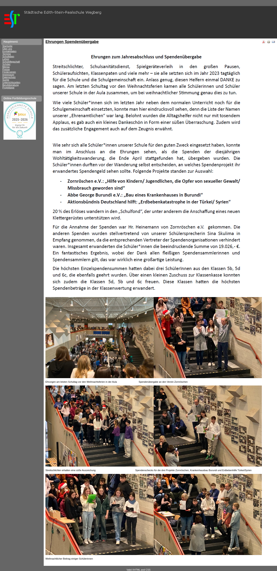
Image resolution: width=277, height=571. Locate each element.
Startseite (7, 46)
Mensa (6, 67)
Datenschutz (9, 77)
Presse (6, 69)
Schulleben (8, 56)
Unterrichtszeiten (11, 82)
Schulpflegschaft (11, 61)
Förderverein (9, 72)
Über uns (7, 48)
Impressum (8, 74)
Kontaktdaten (9, 51)
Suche (5, 79)
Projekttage (8, 87)
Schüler (6, 64)
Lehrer (5, 59)
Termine (6, 54)
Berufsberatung (10, 85)
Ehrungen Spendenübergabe (72, 42)
